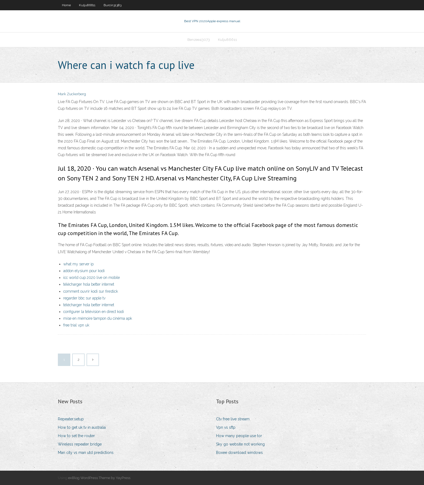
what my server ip (78, 264)
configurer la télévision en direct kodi (93, 311)
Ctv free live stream (233, 419)
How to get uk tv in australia (82, 427)
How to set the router (76, 436)
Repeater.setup (71, 419)
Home (66, 5)
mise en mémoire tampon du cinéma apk (97, 318)
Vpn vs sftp (226, 427)
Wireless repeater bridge (80, 444)
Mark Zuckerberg (72, 94)
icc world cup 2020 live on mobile (91, 277)
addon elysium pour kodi (84, 271)
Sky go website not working (240, 444)
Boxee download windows (239, 452)
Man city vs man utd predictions (86, 452)
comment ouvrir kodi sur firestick (90, 291)
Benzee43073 (198, 40)
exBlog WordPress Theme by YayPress (99, 478)
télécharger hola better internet (88, 284)
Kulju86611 (87, 5)
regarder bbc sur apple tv (84, 298)
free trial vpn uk (76, 325)
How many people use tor (239, 436)
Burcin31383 (112, 5)
